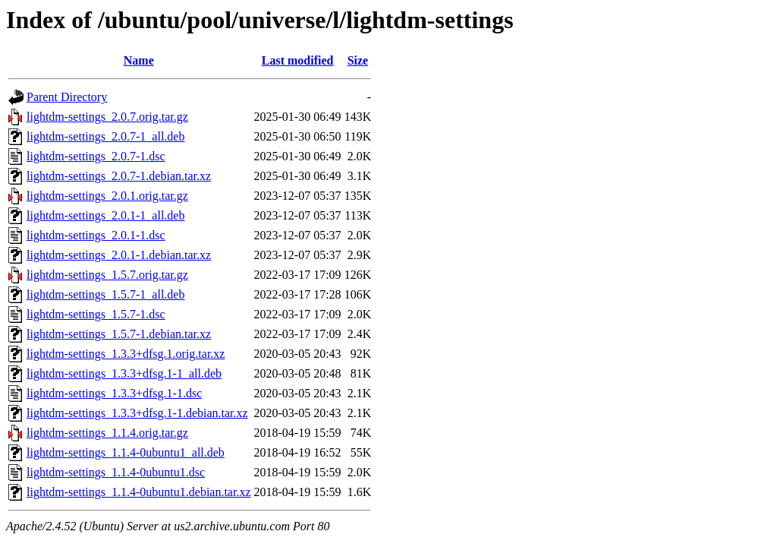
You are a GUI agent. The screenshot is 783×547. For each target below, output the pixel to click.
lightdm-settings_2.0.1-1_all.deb (105, 215)
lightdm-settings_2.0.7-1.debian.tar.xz (119, 175)
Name (139, 60)
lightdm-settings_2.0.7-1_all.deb (105, 136)
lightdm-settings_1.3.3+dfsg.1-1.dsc (114, 393)
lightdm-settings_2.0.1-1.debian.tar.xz (119, 254)
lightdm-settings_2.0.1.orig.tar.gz (107, 195)
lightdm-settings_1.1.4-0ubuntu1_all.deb (126, 452)
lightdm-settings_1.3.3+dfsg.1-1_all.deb (124, 373)
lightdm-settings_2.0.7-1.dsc (96, 156)
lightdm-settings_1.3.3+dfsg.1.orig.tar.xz (126, 353)
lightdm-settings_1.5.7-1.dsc (96, 314)
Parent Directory (67, 96)
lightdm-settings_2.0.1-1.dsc (96, 235)
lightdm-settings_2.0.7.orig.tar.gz (107, 116)
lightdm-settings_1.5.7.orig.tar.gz (107, 274)
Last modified (298, 60)
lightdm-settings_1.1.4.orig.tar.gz (107, 432)
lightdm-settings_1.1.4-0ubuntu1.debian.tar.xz (139, 491)
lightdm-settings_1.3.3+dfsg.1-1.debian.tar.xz (137, 412)
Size (358, 60)
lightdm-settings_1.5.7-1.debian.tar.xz (119, 333)
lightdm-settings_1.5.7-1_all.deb (105, 294)
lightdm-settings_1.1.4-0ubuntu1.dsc (116, 472)
